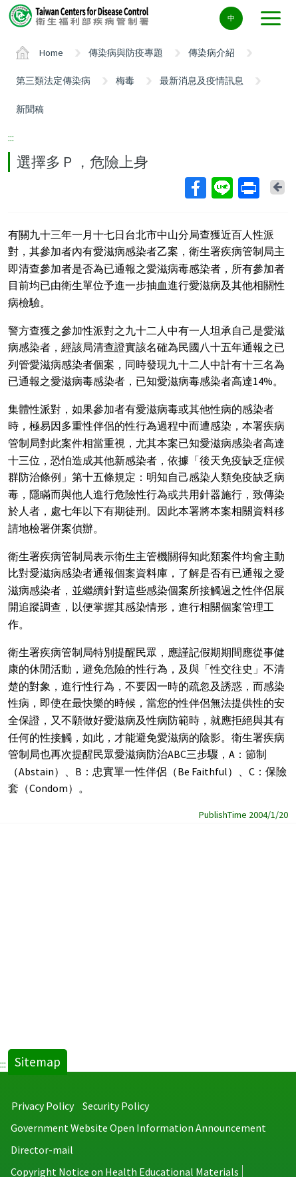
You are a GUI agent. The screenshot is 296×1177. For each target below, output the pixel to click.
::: (11, 137)
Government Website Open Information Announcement (138, 1127)
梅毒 (125, 81)
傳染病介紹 (211, 53)
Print (248, 187)
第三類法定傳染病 (53, 81)
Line (221, 187)
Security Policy (115, 1105)
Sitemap (38, 1062)
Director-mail (42, 1149)
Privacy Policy (42, 1105)
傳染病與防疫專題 (125, 53)
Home (51, 53)
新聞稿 (30, 109)
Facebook (195, 187)
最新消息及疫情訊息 (201, 81)
